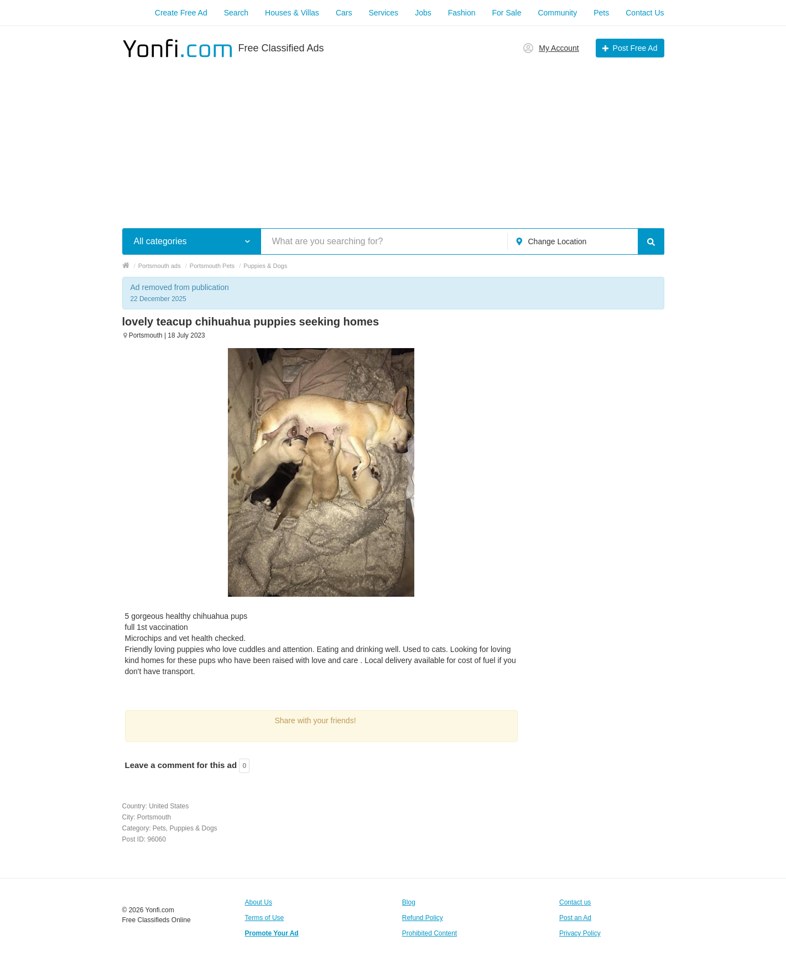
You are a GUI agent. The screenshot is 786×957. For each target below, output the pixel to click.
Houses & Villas (292, 12)
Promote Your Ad (272, 933)
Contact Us (645, 12)
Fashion (462, 12)
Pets (601, 12)
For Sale (507, 12)
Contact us (575, 902)
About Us (258, 902)
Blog (408, 902)
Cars (344, 12)
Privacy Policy (580, 933)
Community (557, 12)
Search (236, 12)
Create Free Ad (181, 12)
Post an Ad (575, 918)
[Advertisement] (393, 137)
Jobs (423, 12)
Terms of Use (264, 918)
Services (383, 12)
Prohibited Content (429, 933)
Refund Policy (422, 918)
